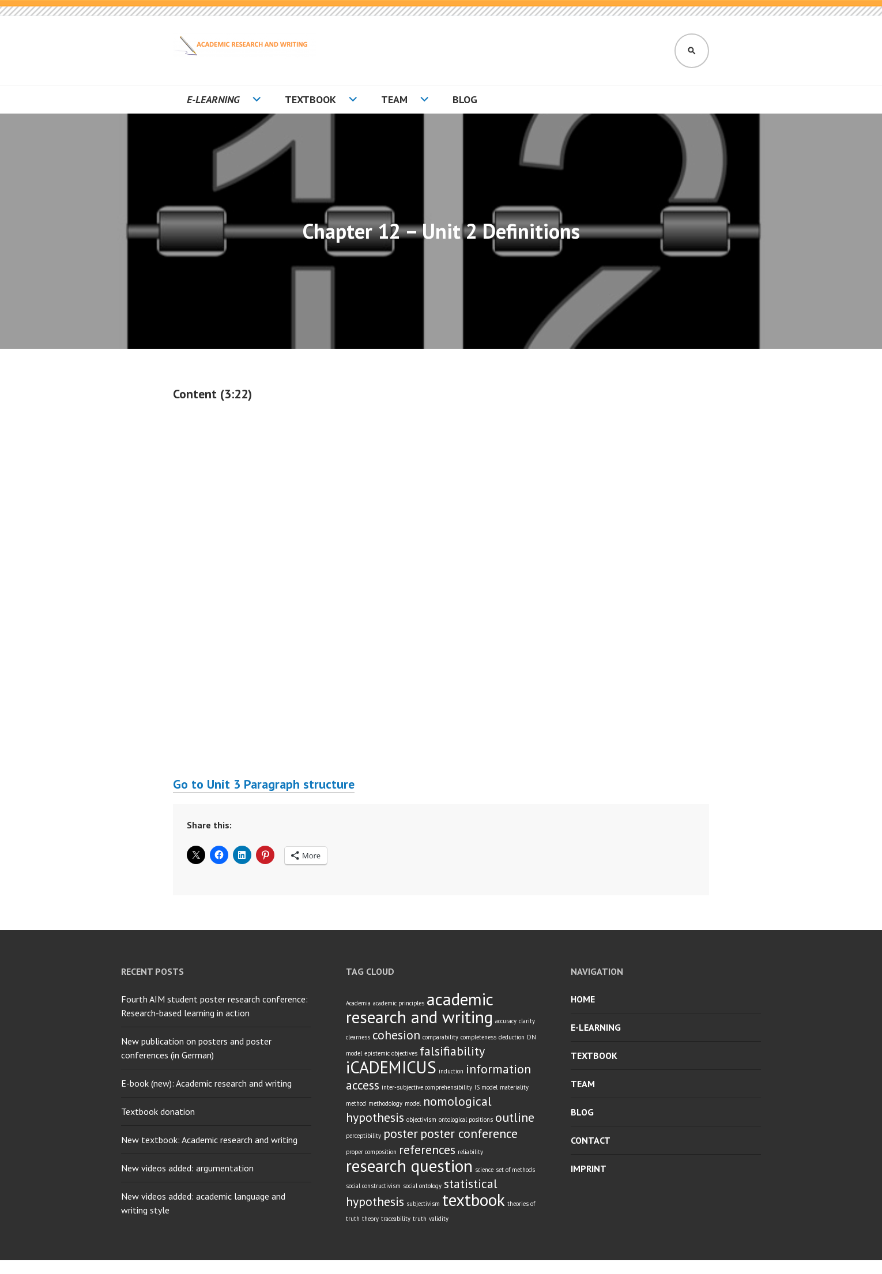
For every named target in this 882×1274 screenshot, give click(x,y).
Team (394, 99)
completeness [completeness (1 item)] (478, 1037)
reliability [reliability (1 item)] (470, 1152)
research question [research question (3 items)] (409, 1166)
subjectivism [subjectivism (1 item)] (423, 1204)
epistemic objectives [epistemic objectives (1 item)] (390, 1053)
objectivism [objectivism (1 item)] (421, 1119)
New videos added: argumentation (187, 1168)
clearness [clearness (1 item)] (358, 1037)
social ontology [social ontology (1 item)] (422, 1186)
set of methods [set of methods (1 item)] (515, 1170)
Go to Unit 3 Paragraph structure (264, 784)
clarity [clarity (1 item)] (527, 1021)
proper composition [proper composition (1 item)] (371, 1152)
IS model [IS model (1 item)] (485, 1087)
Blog (465, 99)
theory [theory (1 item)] (370, 1219)
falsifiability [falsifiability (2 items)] (452, 1051)
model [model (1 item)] (413, 1103)
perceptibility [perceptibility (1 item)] (363, 1136)
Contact (590, 1140)
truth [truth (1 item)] (420, 1219)
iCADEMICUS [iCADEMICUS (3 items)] (391, 1067)
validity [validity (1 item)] (438, 1219)
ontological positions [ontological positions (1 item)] (466, 1119)
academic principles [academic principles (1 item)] (398, 1003)
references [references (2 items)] (427, 1149)
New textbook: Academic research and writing (209, 1139)
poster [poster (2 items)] (400, 1133)
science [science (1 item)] (484, 1170)
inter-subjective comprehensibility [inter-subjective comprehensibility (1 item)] (427, 1087)
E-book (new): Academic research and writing (206, 1083)
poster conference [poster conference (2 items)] (469, 1133)
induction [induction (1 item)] (451, 1071)
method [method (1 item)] (356, 1103)
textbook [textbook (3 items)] (473, 1200)
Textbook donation (158, 1111)
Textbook (310, 99)
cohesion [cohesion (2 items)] (396, 1035)
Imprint (588, 1168)
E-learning (213, 99)
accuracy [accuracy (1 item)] (506, 1021)
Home (583, 999)
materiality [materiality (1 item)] (514, 1087)
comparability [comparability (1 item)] (440, 1037)
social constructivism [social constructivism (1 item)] (373, 1186)
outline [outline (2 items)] (514, 1117)
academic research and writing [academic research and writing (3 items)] (419, 1008)
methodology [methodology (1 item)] (385, 1103)
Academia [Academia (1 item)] (358, 1003)
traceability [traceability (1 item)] (395, 1219)
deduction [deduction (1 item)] (512, 1037)
